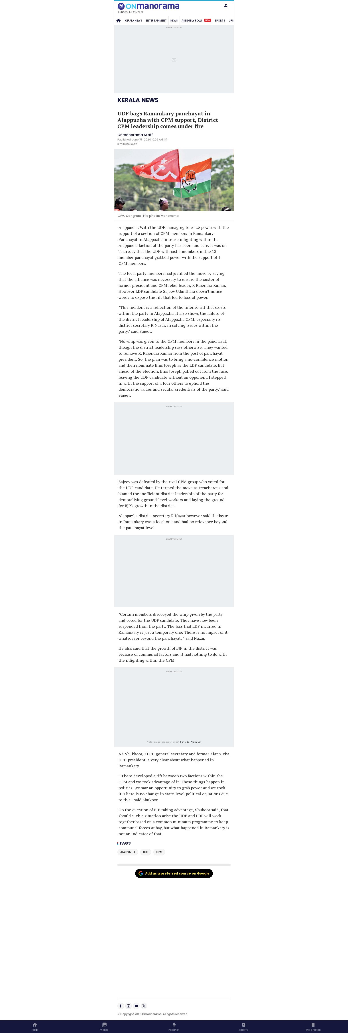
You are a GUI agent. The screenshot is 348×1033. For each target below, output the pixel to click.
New (207, 20)
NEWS (174, 20)
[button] (226, 5)
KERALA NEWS (133, 20)
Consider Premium (191, 741)
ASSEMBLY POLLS (196, 20)
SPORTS (220, 20)
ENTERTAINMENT (156, 20)
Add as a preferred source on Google (174, 873)
